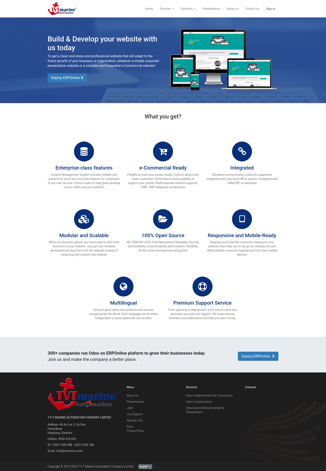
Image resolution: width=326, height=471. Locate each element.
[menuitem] (149, 9)
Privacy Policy (135, 430)
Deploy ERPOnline (67, 78)
